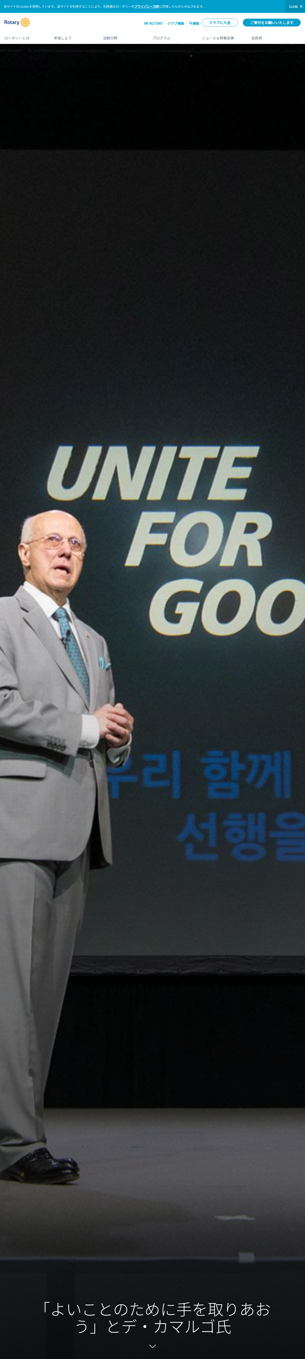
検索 (195, 23)
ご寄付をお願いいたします (271, 22)
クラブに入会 (219, 22)
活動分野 (123, 36)
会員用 (276, 36)
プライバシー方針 (146, 6)
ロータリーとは (24, 36)
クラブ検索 (175, 23)
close (293, 7)
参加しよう (74, 36)
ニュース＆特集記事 (222, 36)
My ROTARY (153, 23)
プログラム (172, 36)
